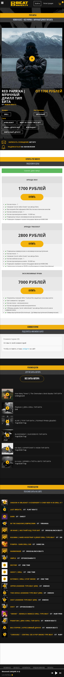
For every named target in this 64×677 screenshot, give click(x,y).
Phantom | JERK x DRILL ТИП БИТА (28, 407)
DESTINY (13, 565)
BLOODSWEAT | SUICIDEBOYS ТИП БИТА (31, 434)
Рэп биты (50, 668)
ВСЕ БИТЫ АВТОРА (32, 378)
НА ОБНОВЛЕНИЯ (18, 147)
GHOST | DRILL (16, 572)
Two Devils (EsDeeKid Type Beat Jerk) (26, 593)
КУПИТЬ (32, 197)
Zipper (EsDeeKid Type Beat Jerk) (24, 586)
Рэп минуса (7, 668)
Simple (13, 558)
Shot (12, 607)
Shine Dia (40, 544)
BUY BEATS (16, 668)
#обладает (31, 127)
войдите (26, 349)
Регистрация (48, 3)
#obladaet (9, 122)
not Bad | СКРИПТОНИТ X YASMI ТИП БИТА (32, 448)
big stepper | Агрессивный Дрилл (25, 628)
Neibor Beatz (10, 104)
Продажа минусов (39, 668)
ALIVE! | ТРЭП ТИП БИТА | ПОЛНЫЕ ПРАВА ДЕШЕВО (35, 421)
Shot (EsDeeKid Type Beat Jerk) (23, 600)
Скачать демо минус (32, 171)
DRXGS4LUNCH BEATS (54, 530)
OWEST (23, 516)
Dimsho (46, 586)
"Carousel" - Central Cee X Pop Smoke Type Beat (31, 634)
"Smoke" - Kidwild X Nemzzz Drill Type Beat (29, 614)
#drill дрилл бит (12, 127)
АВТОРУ (19, 142)
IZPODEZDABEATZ (28, 558)
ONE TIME (26, 565)
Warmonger (15, 551)
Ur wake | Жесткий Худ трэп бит (25, 530)
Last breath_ (16, 509)
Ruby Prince (59, 614)
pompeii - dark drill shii (20, 544)
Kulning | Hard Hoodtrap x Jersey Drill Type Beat (32, 537)
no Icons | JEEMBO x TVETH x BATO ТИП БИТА (33, 461)
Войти (37, 3)
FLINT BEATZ (32, 509)
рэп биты (32, 15)
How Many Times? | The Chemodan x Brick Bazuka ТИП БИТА (38, 393)
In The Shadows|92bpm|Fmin (22, 523)
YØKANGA (44, 523)
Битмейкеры (26, 668)
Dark (12, 516)
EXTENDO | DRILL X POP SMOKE (23, 579)
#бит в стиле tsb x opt (30, 122)
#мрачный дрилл (12, 132)
